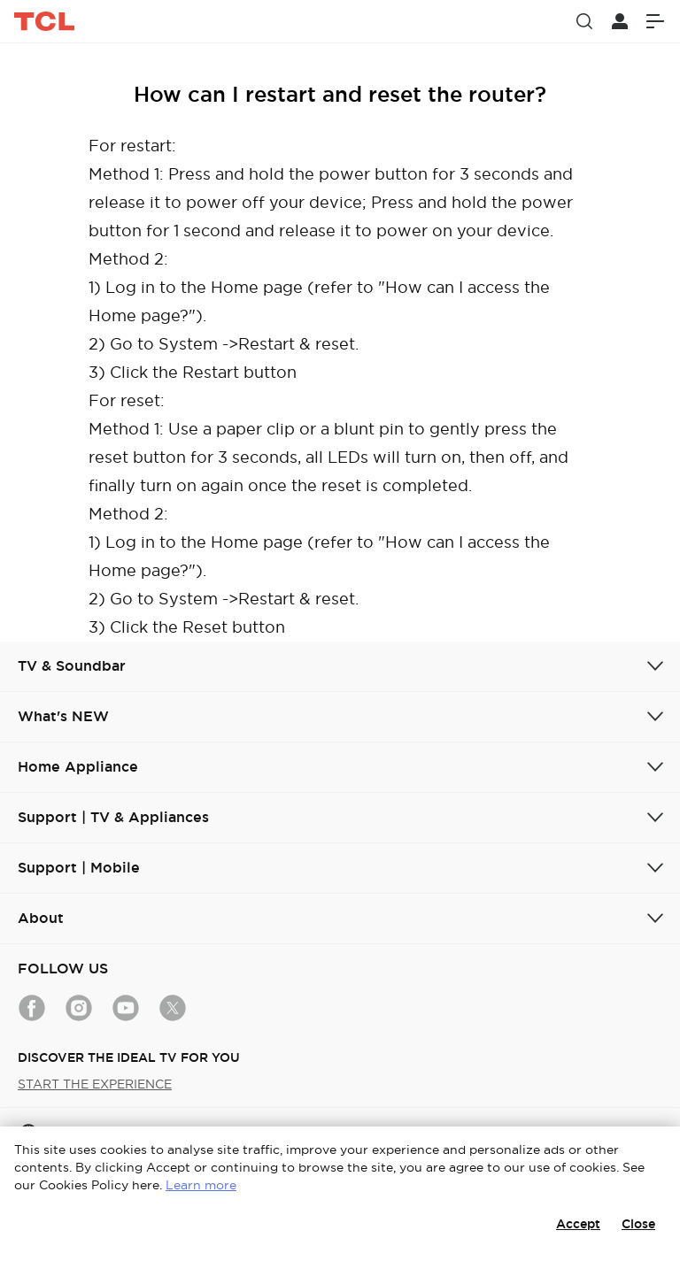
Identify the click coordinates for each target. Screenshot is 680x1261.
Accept (578, 1224)
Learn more (201, 1185)
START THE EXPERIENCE (95, 1084)
